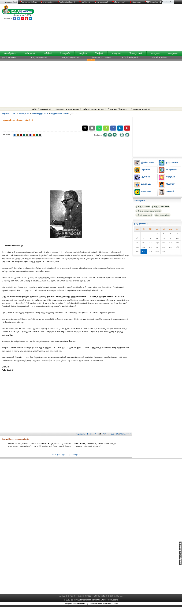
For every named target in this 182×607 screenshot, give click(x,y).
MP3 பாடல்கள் (152, 2)
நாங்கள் (71, 596)
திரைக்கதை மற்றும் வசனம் (67, 109)
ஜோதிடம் (99, 53)
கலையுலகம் (173, 53)
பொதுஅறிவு (65, 53)
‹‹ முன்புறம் (80, 434)
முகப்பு (65, 454)
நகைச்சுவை (155, 53)
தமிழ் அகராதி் (101, 2)
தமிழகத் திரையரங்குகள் (93, 109)
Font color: (6, 135)
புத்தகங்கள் (135, 2)
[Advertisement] (121, 28)
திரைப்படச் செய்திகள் (117, 109)
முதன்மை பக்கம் (9, 114)
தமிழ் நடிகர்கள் (9, 57)
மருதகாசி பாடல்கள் (59, 114)
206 (117, 434)
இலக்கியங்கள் (10, 53)
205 (112, 434)
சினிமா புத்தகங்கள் (40, 114)
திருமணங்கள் (119, 2)
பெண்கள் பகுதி (135, 53)
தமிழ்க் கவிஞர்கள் (130, 57)
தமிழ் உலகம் (30, 53)
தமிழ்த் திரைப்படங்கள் (41, 109)
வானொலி (85, 2)
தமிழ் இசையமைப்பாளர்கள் (148, 211)
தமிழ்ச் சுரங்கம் (10, 2)
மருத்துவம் (116, 53)
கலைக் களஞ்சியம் (28, 2)
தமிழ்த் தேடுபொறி (66, 2)
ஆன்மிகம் (83, 53)
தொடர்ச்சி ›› (125, 434)
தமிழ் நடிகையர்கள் (39, 57)
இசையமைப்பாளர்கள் (101, 57)
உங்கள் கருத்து (84, 596)
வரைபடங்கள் (47, 2)
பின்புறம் (56, 454)
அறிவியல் (48, 53)
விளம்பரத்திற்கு (100, 596)
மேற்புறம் (75, 454)
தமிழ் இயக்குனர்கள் (71, 57)
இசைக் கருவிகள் (159, 57)
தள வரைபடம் (116, 596)
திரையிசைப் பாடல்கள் (141, 109)
